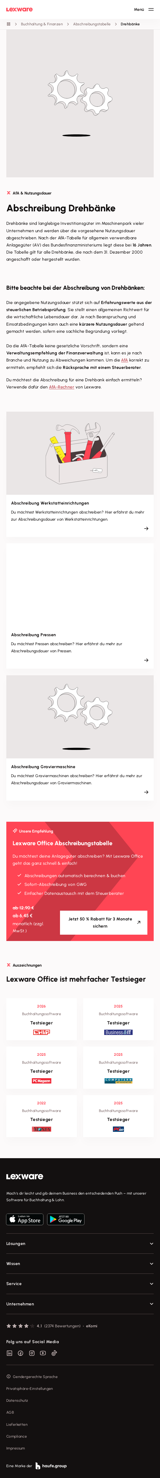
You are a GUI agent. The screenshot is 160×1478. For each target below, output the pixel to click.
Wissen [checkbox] (13, 1263)
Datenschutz (17, 1400)
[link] (80, 1177)
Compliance (16, 1436)
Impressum (15, 1448)
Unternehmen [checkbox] (20, 1303)
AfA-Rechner (61, 386)
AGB (10, 1412)
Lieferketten (17, 1424)
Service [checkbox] (14, 1283)
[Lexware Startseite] (19, 9)
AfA (124, 360)
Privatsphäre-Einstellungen (29, 1388)
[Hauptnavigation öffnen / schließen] (144, 9)
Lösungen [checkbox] (16, 1243)
